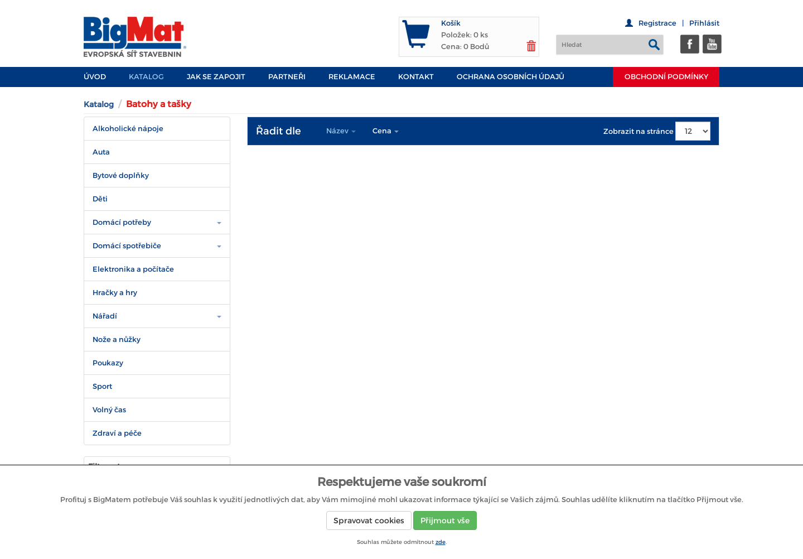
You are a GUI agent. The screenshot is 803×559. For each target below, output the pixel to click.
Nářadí (105, 316)
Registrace (657, 23)
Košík (451, 23)
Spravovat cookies (368, 520)
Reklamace (351, 76)
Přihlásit (704, 23)
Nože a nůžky (117, 339)
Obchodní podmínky (666, 76)
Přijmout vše (445, 520)
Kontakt (416, 76)
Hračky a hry (115, 292)
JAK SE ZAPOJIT (216, 76)
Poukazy (108, 363)
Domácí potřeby (122, 222)
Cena (386, 131)
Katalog (146, 76)
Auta (101, 152)
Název (341, 131)
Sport (102, 386)
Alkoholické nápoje (128, 128)
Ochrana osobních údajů (510, 76)
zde (441, 542)
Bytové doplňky (121, 175)
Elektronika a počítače (133, 269)
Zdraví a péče (117, 433)
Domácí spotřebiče (127, 245)
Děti (100, 199)
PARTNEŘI (287, 76)
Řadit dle (278, 131)
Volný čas (109, 410)
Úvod (95, 76)
